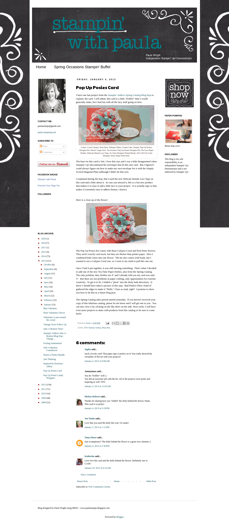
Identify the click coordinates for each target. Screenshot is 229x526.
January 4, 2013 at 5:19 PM (97, 408)
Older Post (151, 481)
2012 (43, 384)
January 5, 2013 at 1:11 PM (97, 427)
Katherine (89, 456)
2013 (43, 260)
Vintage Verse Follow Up (54, 324)
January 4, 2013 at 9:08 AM (97, 361)
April (46, 291)
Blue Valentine (50, 308)
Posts (43, 146)
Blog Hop (106, 327)
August (47, 273)
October (48, 264)
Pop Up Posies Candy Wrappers (53, 376)
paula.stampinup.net (47, 132)
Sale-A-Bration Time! (53, 329)
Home (41, 67)
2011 (43, 389)
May (46, 286)
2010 (43, 393)
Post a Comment (88, 474)
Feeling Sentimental (52, 343)
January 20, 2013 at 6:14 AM (98, 468)
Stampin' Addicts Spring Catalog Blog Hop (129, 95)
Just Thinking (49, 359)
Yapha (88, 349)
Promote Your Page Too (49, 185)
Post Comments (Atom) (99, 486)
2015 (43, 252)
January (48, 304)
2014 (43, 256)
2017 (43, 247)
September (49, 269)
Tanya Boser (91, 437)
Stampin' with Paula (47, 179)
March (47, 295)
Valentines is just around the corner (54, 318)
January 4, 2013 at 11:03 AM (98, 386)
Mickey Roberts (92, 396)
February (48, 300)
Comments (46, 152)
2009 (43, 398)
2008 (43, 402)
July (46, 278)
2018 (43, 243)
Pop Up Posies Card (52, 370)
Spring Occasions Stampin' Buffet (82, 67)
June (46, 282)
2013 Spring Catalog (92, 327)
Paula (88, 323)
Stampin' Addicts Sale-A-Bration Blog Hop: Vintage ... (55, 336)
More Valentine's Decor (54, 312)
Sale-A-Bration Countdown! (50, 349)
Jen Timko (90, 418)
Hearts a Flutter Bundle (54, 355)
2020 (43, 238)
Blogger (120, 517)
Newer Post (82, 481)
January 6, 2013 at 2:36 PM (97, 446)
